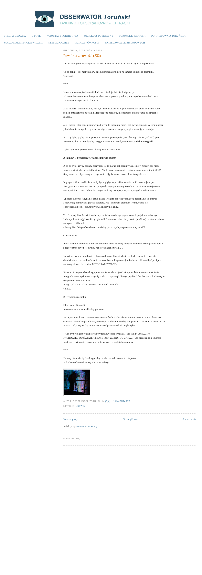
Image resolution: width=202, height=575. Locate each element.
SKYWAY (80, 406)
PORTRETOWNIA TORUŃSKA (168, 35)
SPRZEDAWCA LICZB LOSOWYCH (125, 42)
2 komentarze (121, 401)
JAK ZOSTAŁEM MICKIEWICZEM (23, 42)
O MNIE (36, 35)
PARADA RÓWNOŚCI (87, 42)
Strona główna (130, 419)
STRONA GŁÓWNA (15, 35)
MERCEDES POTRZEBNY (98, 35)
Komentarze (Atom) (86, 426)
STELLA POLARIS (58, 42)
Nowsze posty (70, 419)
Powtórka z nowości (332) (82, 56)
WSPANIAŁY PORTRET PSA (62, 35)
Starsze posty (189, 419)
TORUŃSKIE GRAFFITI (132, 35)
